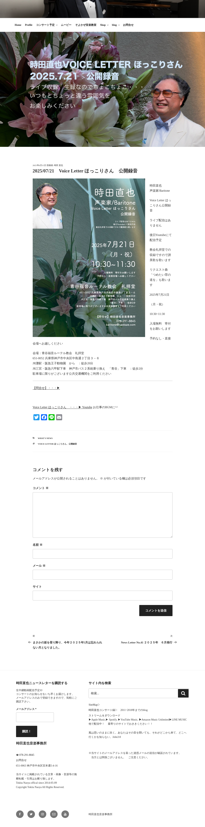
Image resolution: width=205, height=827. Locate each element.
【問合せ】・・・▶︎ (46, 388)
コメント (41, 488)
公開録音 (73, 444)
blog (116, 25)
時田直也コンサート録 (102, 710)
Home (18, 25)
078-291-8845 (26, 754)
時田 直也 (58, 165)
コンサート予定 (47, 25)
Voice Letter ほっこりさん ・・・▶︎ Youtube (62, 407)
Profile (28, 25)
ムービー (66, 25)
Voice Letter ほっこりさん (52, 444)
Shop (104, 25)
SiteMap (93, 704)
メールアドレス (26, 709)
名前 (38, 544)
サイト (37, 586)
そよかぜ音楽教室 (85, 25)
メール (39, 565)
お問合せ (128, 25)
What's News (45, 438)
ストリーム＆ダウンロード (104, 715)
